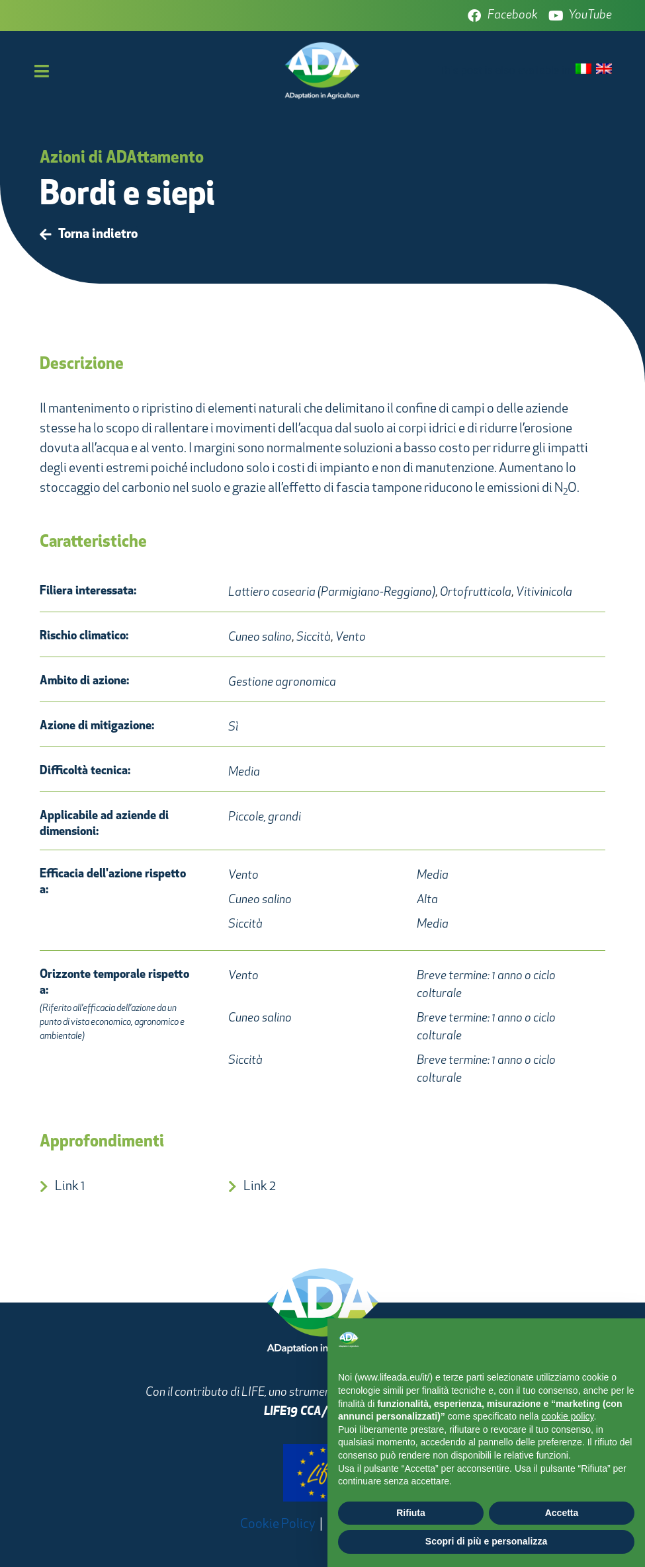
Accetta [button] (562, 1512)
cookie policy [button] (567, 1416)
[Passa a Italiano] (583, 69)
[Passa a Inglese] (604, 69)
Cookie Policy (278, 1524)
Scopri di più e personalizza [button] (486, 1541)
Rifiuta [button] (410, 1512)
